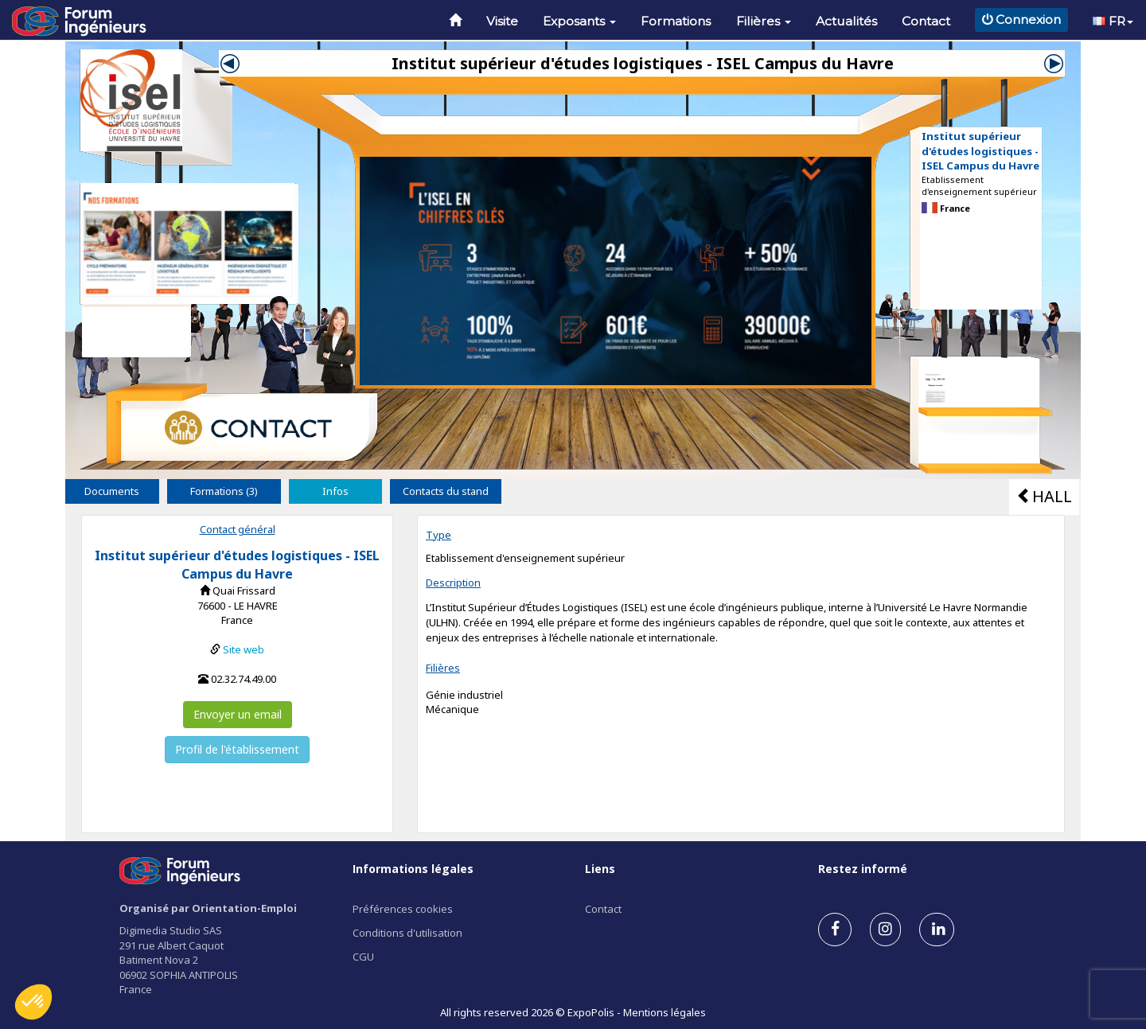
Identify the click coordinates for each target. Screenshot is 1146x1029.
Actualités (846, 21)
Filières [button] (763, 21)
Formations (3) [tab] (224, 491)
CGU (363, 956)
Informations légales (413, 868)
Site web (243, 649)
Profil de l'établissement (237, 749)
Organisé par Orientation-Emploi (208, 908)
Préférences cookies (403, 909)
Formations (676, 21)
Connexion (1021, 19)
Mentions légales (664, 1012)
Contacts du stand (446, 491)
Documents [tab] (111, 491)
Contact (926, 21)
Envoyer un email (237, 714)
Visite (502, 21)
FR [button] (1113, 21)
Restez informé (862, 868)
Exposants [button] (579, 21)
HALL (1044, 496)
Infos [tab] (335, 491)
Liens (600, 868)
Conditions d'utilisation (407, 933)
